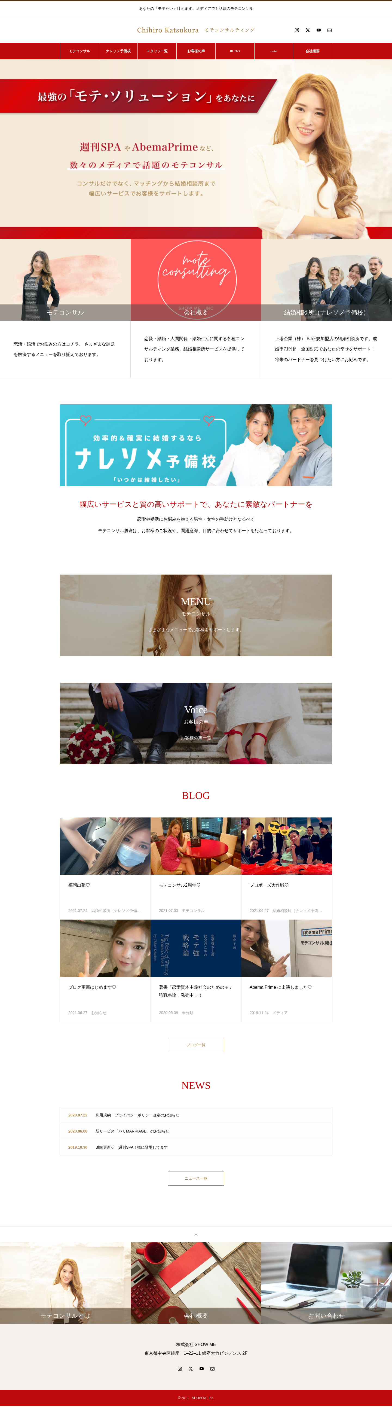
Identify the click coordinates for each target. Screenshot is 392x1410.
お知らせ (98, 1013)
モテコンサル (79, 51)
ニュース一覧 (196, 1181)
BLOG (235, 51)
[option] (196, 149)
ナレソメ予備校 (118, 51)
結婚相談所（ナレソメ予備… (116, 910)
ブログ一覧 (196, 1046)
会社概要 (312, 51)
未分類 (187, 1013)
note (274, 51)
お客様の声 (196, 51)
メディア (280, 1013)
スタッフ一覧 (157, 51)
